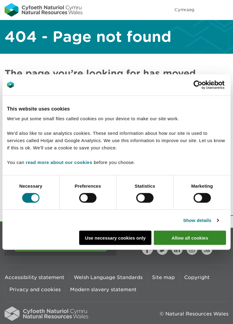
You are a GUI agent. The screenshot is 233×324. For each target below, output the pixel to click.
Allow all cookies (189, 237)
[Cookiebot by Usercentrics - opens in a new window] (208, 85)
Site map (163, 277)
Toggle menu (224, 9)
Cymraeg (184, 9)
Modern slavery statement (103, 289)
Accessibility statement (34, 277)
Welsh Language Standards (108, 277)
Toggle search (207, 9)
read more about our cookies (59, 162)
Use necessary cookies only (115, 237)
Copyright (197, 277)
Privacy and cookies (35, 289)
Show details (197, 220)
